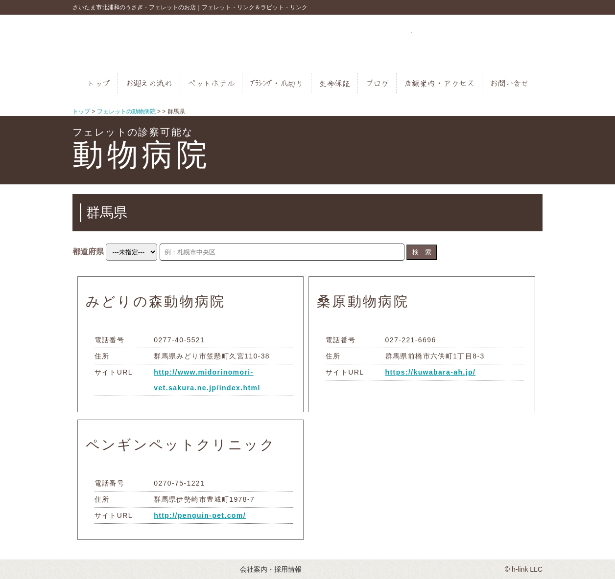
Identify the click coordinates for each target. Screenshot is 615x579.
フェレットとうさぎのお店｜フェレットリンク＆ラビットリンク (308, 44)
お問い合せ (509, 83)
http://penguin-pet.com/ (200, 515)
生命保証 (334, 83)
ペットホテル (211, 83)
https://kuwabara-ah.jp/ (430, 372)
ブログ (377, 83)
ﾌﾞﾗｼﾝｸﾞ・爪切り (277, 83)
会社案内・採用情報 (271, 569)
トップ (98, 83)
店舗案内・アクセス (439, 83)
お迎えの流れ (148, 83)
